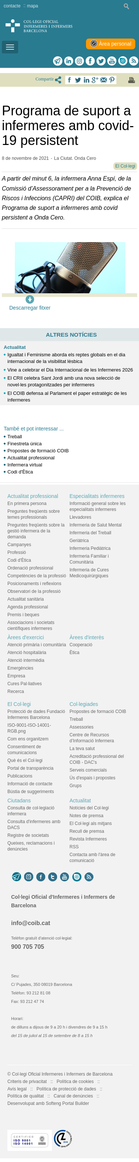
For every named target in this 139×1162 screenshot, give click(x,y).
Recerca (15, 691)
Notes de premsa (86, 815)
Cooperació (81, 644)
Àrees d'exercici (25, 637)
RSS (74, 846)
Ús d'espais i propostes (93, 777)
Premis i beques (23, 614)
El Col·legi (19, 704)
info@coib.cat (30, 923)
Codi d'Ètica (20, 472)
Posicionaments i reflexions (34, 583)
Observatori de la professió (33, 591)
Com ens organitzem (28, 739)
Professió (16, 552)
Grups (76, 785)
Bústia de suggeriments (30, 791)
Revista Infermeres (88, 839)
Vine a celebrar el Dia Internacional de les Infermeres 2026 (70, 370)
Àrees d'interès (87, 637)
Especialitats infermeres (97, 496)
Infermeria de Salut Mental (96, 525)
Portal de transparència (30, 768)
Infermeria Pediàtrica (90, 548)
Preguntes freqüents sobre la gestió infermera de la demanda (35, 530)
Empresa (16, 676)
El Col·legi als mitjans (91, 823)
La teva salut (82, 748)
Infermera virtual (24, 465)
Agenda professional (27, 607)
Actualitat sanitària (25, 599)
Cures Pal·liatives (24, 683)
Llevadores (81, 517)
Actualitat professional (30, 457)
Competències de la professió (36, 575)
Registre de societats (28, 835)
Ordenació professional (30, 568)
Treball (14, 436)
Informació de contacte (29, 783)
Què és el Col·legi (25, 760)
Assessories (82, 727)
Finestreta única (24, 443)
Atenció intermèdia (25, 660)
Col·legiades (84, 704)
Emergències (20, 668)
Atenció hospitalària (26, 652)
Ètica (75, 652)
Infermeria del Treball (91, 532)
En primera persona (26, 503)
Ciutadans (19, 800)
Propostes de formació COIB (38, 450)
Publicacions (19, 776)
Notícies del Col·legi (89, 808)
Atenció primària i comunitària (36, 644)
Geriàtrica (79, 540)
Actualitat (15, 347)
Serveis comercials (88, 770)
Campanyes (19, 544)
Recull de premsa (87, 831)
